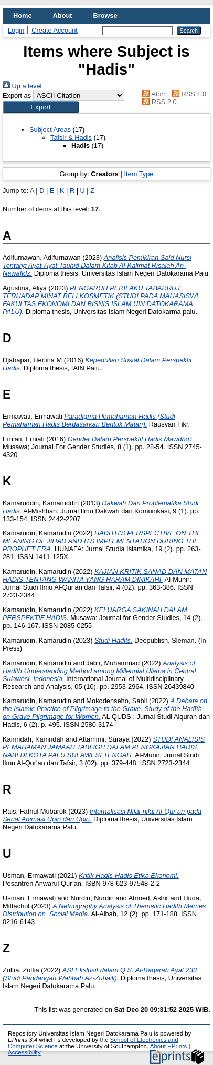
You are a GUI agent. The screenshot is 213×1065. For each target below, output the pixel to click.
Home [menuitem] (22, 15)
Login (16, 30)
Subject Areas (50, 130)
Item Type (138, 174)
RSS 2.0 (158, 102)
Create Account (54, 30)
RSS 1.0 (188, 94)
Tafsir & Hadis (71, 137)
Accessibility (24, 1052)
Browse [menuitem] (105, 15)
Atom (153, 94)
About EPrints (168, 1046)
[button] (41, 107)
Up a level (22, 86)
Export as (17, 95)
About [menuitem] (62, 15)
